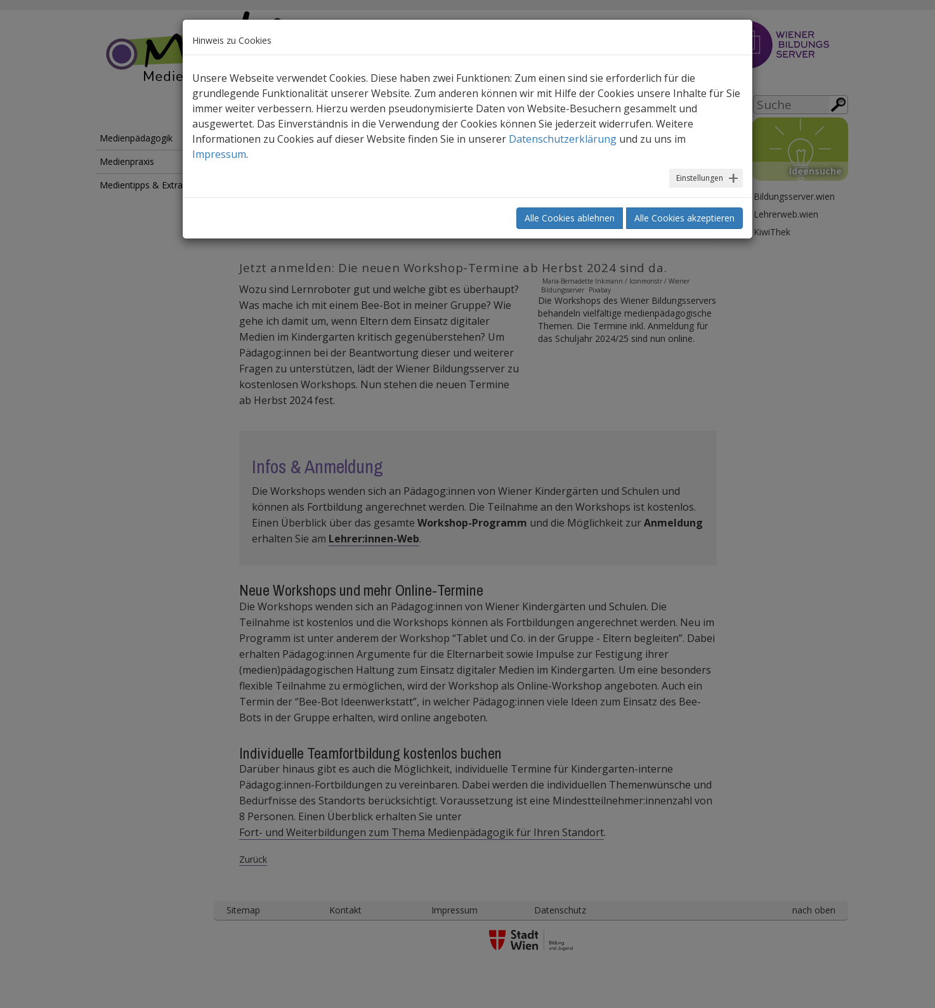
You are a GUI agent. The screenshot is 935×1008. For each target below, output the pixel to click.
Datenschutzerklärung (563, 139)
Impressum (219, 154)
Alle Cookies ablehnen (570, 218)
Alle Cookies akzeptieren (684, 218)
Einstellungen (699, 178)
